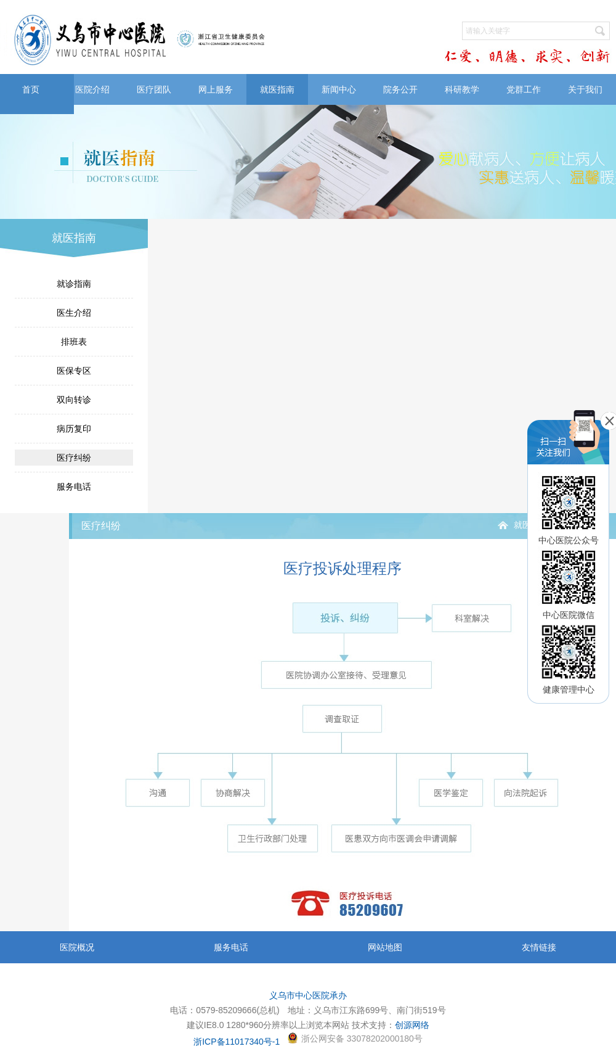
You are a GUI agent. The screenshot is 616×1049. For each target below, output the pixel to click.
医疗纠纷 (74, 458)
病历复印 (74, 429)
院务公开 (400, 89)
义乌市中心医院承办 (308, 995)
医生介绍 (74, 313)
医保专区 (74, 371)
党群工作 (523, 89)
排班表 (74, 342)
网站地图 (385, 947)
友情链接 (539, 947)
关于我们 (585, 89)
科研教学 (462, 89)
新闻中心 (339, 89)
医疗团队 (154, 89)
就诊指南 (74, 284)
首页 (30, 89)
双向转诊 (74, 400)
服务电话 (74, 487)
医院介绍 (92, 89)
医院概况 (77, 947)
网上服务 (215, 89)
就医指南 (277, 89)
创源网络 (412, 1025)
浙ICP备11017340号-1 (236, 1042)
